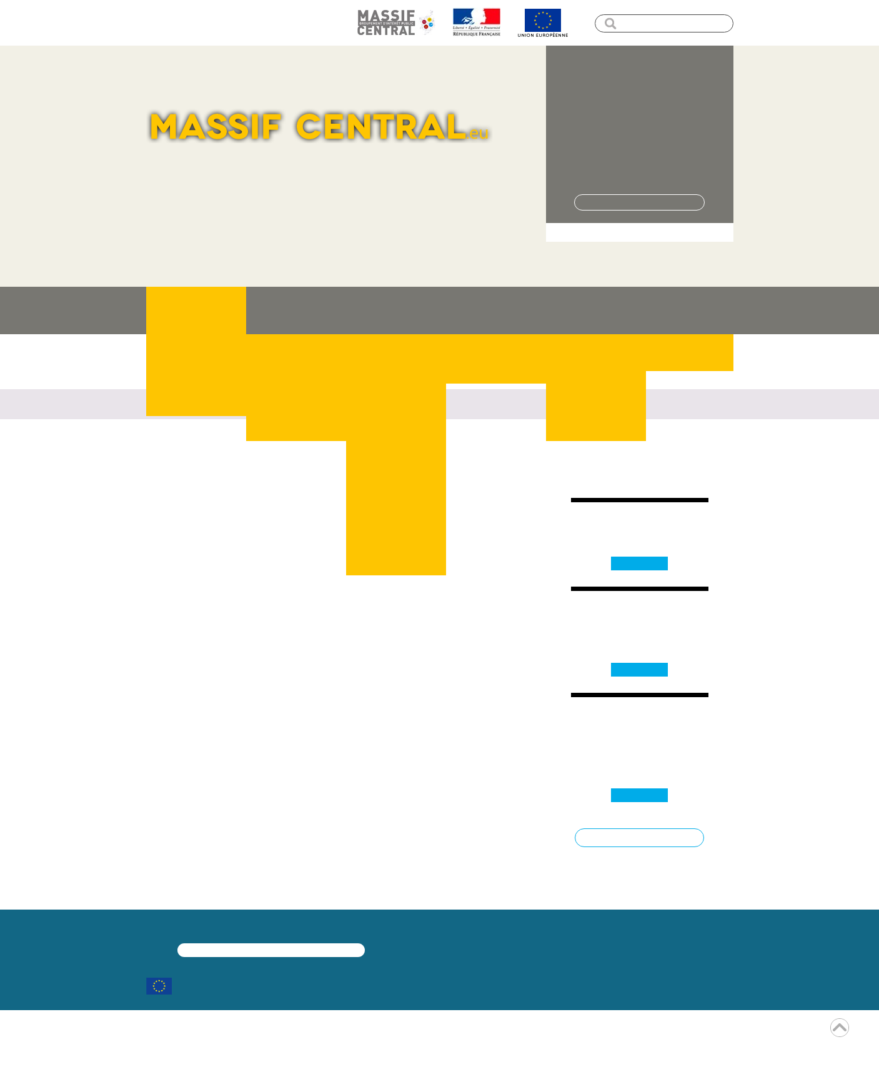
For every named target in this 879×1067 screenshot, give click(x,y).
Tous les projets (639, 202)
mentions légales (393, 1031)
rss (459, 1031)
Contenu (251, 22)
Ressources (596, 310)
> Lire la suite (640, 167)
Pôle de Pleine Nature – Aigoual (640, 92)
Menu (204, 22)
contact (505, 1031)
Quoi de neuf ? (495, 310)
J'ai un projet (196, 310)
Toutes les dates (640, 838)
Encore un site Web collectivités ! (440, 1046)
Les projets (395, 310)
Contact (689, 310)
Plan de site (310, 22)
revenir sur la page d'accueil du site (271, 480)
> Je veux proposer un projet (639, 232)
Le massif (296, 310)
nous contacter (387, 480)
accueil (160, 22)
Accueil (160, 374)
